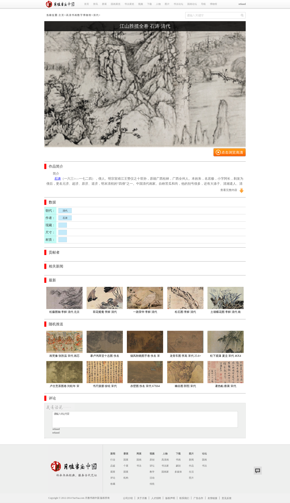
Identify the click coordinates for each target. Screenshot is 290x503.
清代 (96, 15)
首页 (86, 4)
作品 (191, 465)
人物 (158, 4)
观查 (112, 471)
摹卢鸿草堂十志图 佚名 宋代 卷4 (105, 356)
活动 (152, 477)
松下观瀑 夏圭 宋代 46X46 (225, 356)
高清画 (165, 459)
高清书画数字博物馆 (78, 15)
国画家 (165, 471)
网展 (139, 453)
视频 (140, 4)
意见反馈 (226, 498)
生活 (191, 471)
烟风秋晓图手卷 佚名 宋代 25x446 (145, 356)
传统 (152, 483)
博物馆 (213, 4)
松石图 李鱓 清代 (185, 311)
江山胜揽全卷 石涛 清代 (145, 26)
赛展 (104, 4)
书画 (178, 459)
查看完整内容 (228, 190)
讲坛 (152, 465)
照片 (191, 477)
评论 (112, 477)
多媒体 (178, 471)
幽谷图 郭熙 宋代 (185, 386)
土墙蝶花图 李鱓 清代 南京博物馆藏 (225, 312)
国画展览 (115, 4)
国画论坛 (192, 4)
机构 (125, 477)
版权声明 (170, 498)
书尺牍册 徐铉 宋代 (105, 386)
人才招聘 (156, 498)
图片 (167, 4)
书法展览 (129, 4)
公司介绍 (128, 498)
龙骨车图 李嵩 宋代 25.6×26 (185, 356)
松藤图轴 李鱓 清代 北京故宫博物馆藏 (64, 312)
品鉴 (112, 465)
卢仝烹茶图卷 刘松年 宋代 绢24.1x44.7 (64, 387)
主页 (61, 15)
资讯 (95, 4)
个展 (125, 465)
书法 (139, 465)
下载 (149, 4)
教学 (152, 471)
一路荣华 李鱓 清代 (145, 311)
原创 (152, 459)
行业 (112, 459)
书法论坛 (178, 4)
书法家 (165, 465)
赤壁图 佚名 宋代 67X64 (145, 386)
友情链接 (212, 498)
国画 (139, 459)
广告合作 (198, 498)
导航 (203, 4)
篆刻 (178, 465)
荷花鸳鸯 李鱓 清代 (105, 311)
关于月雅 (142, 498)
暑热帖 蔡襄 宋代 (225, 386)
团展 (125, 471)
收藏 (112, 483)
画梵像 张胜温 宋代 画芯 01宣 (64, 356)
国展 (125, 459)
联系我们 (184, 498)
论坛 (204, 453)
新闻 (112, 453)
